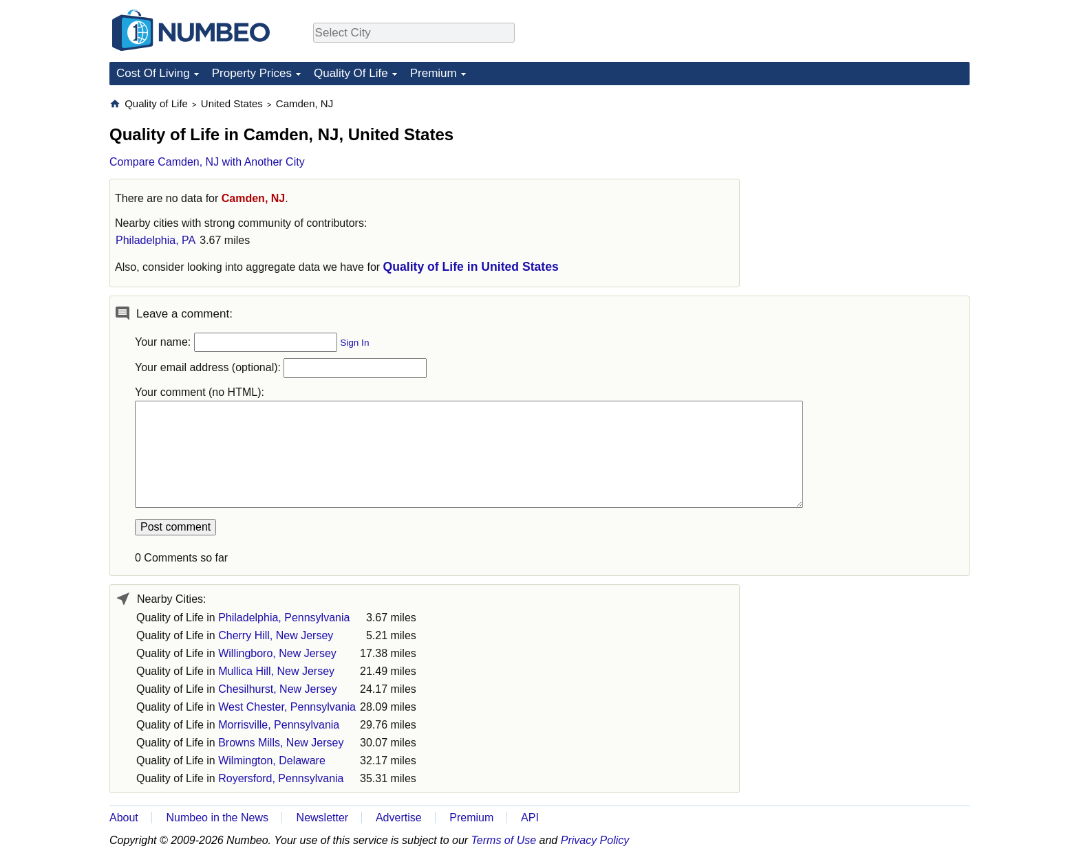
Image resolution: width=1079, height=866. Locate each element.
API (530, 817)
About (123, 817)
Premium (433, 73)
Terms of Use (504, 840)
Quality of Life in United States (471, 267)
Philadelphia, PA (155, 240)
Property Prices (252, 73)
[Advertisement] (866, 183)
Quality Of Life (351, 73)
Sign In (354, 342)
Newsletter (323, 817)
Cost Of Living (153, 73)
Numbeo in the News (217, 817)
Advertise (399, 817)
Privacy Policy (595, 840)
